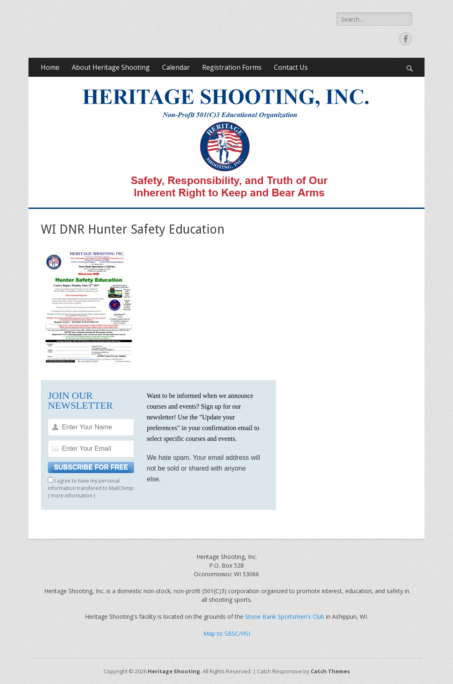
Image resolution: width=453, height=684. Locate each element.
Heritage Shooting (174, 671)
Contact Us (291, 67)
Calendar (176, 67)
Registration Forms (232, 67)
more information (71, 495)
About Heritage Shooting (111, 67)
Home (50, 67)
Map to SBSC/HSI (226, 633)
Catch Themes (330, 671)
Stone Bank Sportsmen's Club (284, 616)
